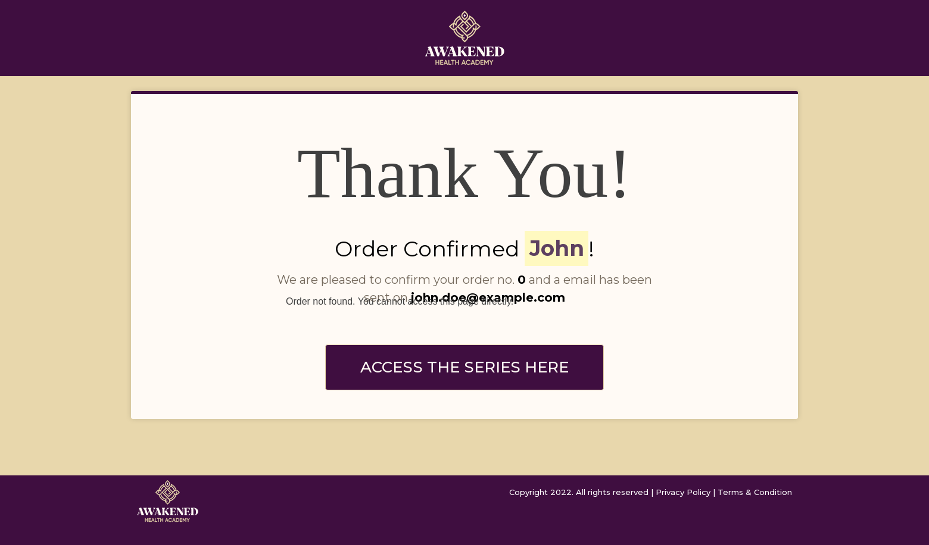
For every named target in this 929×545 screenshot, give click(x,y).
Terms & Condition (755, 492)
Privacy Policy (683, 492)
